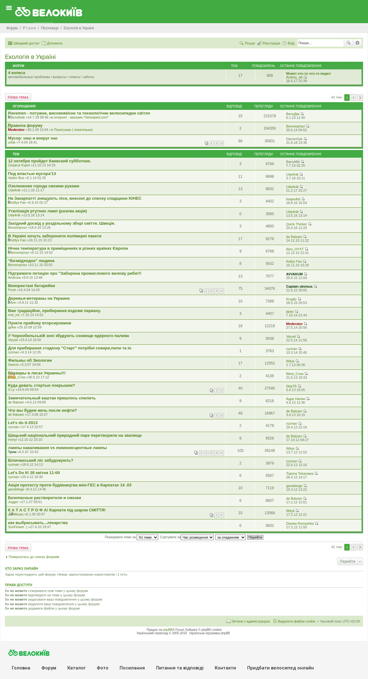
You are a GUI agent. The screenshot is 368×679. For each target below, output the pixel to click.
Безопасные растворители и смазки (44, 497)
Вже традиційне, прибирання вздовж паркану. (54, 310)
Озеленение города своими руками (43, 186)
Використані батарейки (31, 285)
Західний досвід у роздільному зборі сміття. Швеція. (61, 223)
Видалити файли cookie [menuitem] (296, 621)
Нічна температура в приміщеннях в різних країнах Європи (68, 248)
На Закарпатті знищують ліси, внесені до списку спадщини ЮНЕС (75, 198)
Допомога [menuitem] (54, 43)
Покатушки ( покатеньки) (73, 129)
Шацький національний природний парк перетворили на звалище (75, 435)
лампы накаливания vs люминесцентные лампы (57, 447)
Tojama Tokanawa (299, 473)
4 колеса (16, 72)
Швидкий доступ (26, 43)
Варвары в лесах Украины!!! (37, 373)
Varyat (13, 340)
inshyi (12, 439)
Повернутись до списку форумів (34, 557)
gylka (12, 327)
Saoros (13, 364)
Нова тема (18, 97)
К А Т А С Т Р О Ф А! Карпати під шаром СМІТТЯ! (57, 510)
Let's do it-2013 (22, 422)
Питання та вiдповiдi (180, 668)
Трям (12, 452)
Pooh (12, 290)
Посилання (132, 668)
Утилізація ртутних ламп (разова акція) (47, 211)
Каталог (76, 668)
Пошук (348, 43)
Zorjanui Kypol (19, 165)
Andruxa (14, 277)
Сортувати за (187, 537)
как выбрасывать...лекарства (38, 522)
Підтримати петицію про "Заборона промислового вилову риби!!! (75, 273)
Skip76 (291, 386)
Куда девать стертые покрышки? (41, 385)
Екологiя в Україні (30, 56)
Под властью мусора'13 (32, 173)
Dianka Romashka (300, 523)
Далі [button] (360, 97)
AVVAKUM (294, 274)
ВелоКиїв (17, 117)
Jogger (13, 502)
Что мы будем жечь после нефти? (42, 410)
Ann (13, 302)
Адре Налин (295, 399)
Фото (102, 668)
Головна (21, 668)
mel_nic (14, 315)
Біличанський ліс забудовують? (40, 460)
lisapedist (293, 199)
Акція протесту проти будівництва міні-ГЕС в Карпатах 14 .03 (69, 485)
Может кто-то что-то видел (308, 73)
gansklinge (16, 489)
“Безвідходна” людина (31, 260)
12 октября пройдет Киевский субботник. (49, 161)
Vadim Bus (16, 178)
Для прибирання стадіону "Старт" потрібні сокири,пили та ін (69, 348)
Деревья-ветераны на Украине (39, 298)
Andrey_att (294, 77)
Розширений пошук (357, 43)
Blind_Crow (16, 377)
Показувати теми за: (131, 537)
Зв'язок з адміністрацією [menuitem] (251, 621)
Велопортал (295, 126)
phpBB (167, 629)
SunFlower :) (17, 527)
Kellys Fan (18, 202)
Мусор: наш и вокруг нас (33, 138)
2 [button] (353, 97)
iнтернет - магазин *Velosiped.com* (81, 117)
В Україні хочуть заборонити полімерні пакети (54, 236)
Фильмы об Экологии (30, 360)
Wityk (290, 361)
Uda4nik (292, 174)
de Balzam (294, 237)
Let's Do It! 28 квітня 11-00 (34, 472)
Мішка (18, 514)
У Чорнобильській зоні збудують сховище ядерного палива (68, 335)
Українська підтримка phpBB (209, 633)
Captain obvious (299, 286)
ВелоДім (292, 114)
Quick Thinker (296, 224)
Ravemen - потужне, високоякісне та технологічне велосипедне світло (79, 113)
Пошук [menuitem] (250, 43)
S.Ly (11, 389)
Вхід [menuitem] (291, 43)
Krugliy (291, 299)
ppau (290, 311)
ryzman (13, 352)
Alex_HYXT (295, 249)
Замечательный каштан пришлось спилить (52, 398)
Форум (48, 668)
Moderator (16, 129)
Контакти (225, 668)
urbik (11, 142)
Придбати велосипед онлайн (280, 668)
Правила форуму (25, 125)
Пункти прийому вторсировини (39, 323)
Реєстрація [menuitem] (271, 43)
